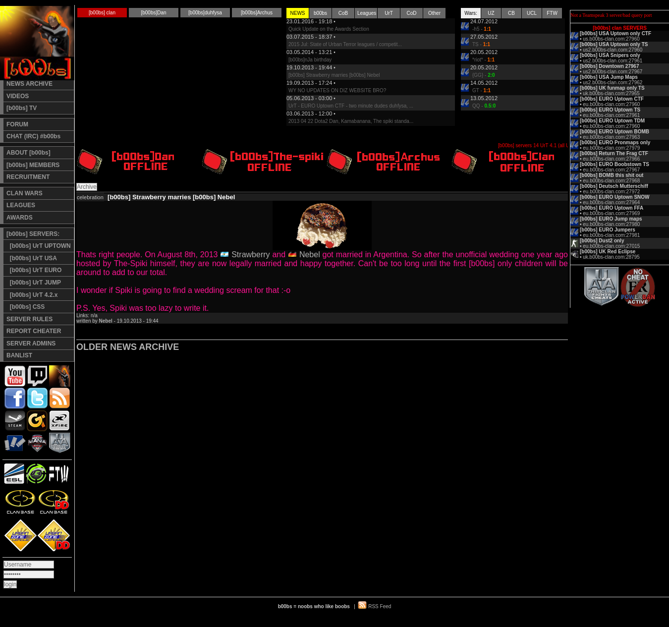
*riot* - (483, 59)
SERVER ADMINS (31, 343)
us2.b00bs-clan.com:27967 (612, 71)
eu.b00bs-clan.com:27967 (611, 169)
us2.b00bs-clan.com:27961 (612, 60)
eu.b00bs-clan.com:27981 (611, 235)
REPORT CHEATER (33, 331)
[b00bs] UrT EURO (33, 270)
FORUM (17, 124)
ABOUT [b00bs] (28, 152)
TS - (481, 44)
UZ (491, 13)
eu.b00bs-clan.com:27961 (611, 115)
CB (511, 13)
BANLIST (19, 355)
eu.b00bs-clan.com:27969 (611, 213)
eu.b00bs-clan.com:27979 (611, 148)
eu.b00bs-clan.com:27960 (611, 104)
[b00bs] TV (21, 108)
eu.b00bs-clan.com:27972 (611, 191)
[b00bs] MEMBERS (32, 165)
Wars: (470, 13)
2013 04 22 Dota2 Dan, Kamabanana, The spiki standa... (350, 121)
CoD (411, 13)
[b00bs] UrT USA (31, 258)
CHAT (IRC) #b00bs (33, 136)
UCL (532, 13)
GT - (481, 90)
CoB (343, 13)
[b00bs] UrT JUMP (33, 282)
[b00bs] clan (102, 12)
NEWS (297, 13)
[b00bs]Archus (257, 12)
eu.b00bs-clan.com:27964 (611, 202)
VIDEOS (17, 96)
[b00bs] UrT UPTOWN (38, 245)
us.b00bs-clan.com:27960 (611, 39)
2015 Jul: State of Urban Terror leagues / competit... (345, 44)
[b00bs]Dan (153, 12)
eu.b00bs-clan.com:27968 (611, 180)
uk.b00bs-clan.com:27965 (611, 93)
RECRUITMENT (28, 176)
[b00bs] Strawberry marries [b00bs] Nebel (334, 75)
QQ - (484, 106)
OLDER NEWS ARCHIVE (127, 347)
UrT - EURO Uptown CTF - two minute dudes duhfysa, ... (350, 106)
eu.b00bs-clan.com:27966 (611, 159)
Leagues (366, 13)
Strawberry (250, 254)
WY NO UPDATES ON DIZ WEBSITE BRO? (337, 90)
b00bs (320, 13)
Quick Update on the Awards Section (328, 29)
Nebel (309, 254)
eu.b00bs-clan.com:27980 (611, 224)
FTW (552, 13)
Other (434, 13)
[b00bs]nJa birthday (310, 59)
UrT (389, 13)
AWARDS (19, 217)
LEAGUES (20, 205)
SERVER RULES (29, 319)
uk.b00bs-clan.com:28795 (611, 257)
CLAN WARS (24, 193)
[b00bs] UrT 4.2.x (31, 294)
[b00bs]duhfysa (205, 12)
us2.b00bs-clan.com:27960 (612, 50)
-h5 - (481, 29)
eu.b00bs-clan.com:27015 (611, 246)
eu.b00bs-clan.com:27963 (611, 137)
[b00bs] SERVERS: (32, 233)
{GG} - (483, 75)
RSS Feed (379, 606)
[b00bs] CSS (25, 306)
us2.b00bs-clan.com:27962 (612, 82)
